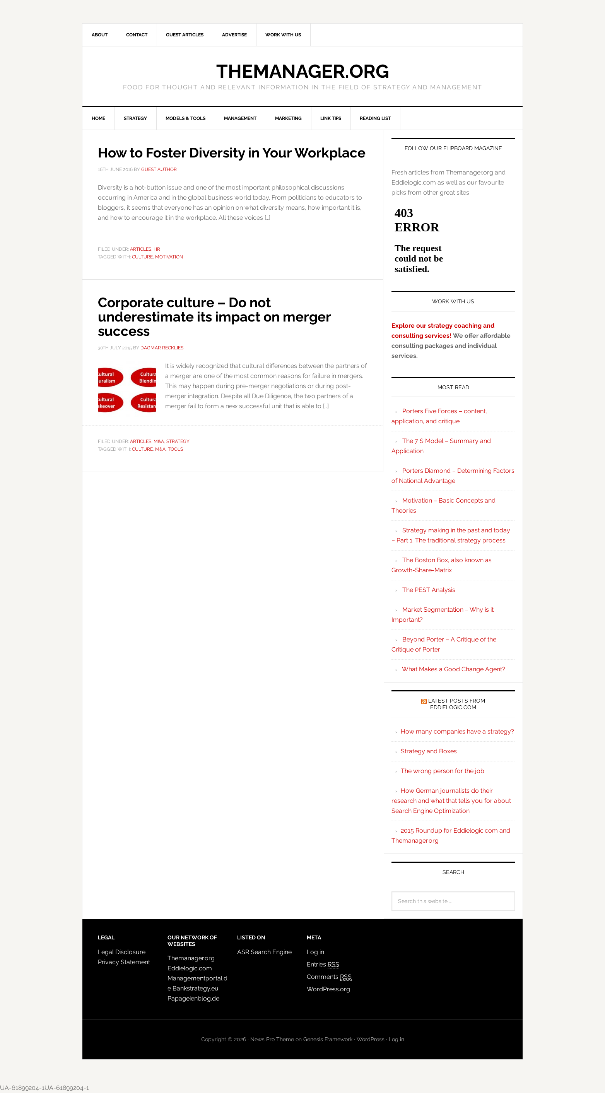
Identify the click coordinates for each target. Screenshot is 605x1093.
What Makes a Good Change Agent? (453, 669)
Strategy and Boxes (429, 751)
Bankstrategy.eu (196, 988)
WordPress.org (328, 989)
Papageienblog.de (193, 998)
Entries (323, 964)
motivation (169, 270)
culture (142, 270)
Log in (315, 952)
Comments (329, 977)
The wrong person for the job (442, 771)
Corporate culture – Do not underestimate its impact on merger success (219, 330)
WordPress (371, 1039)
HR (157, 263)
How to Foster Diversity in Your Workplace (199, 159)
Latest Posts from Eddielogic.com (456, 704)
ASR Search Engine (264, 952)
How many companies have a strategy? (457, 731)
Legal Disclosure (121, 952)
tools (175, 462)
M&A (159, 454)
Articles (140, 263)
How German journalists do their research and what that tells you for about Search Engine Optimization (451, 800)
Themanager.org (302, 71)
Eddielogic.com (189, 968)
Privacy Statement (124, 962)
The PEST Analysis (428, 590)
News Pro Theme (272, 1039)
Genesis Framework (327, 1039)
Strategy (178, 454)
